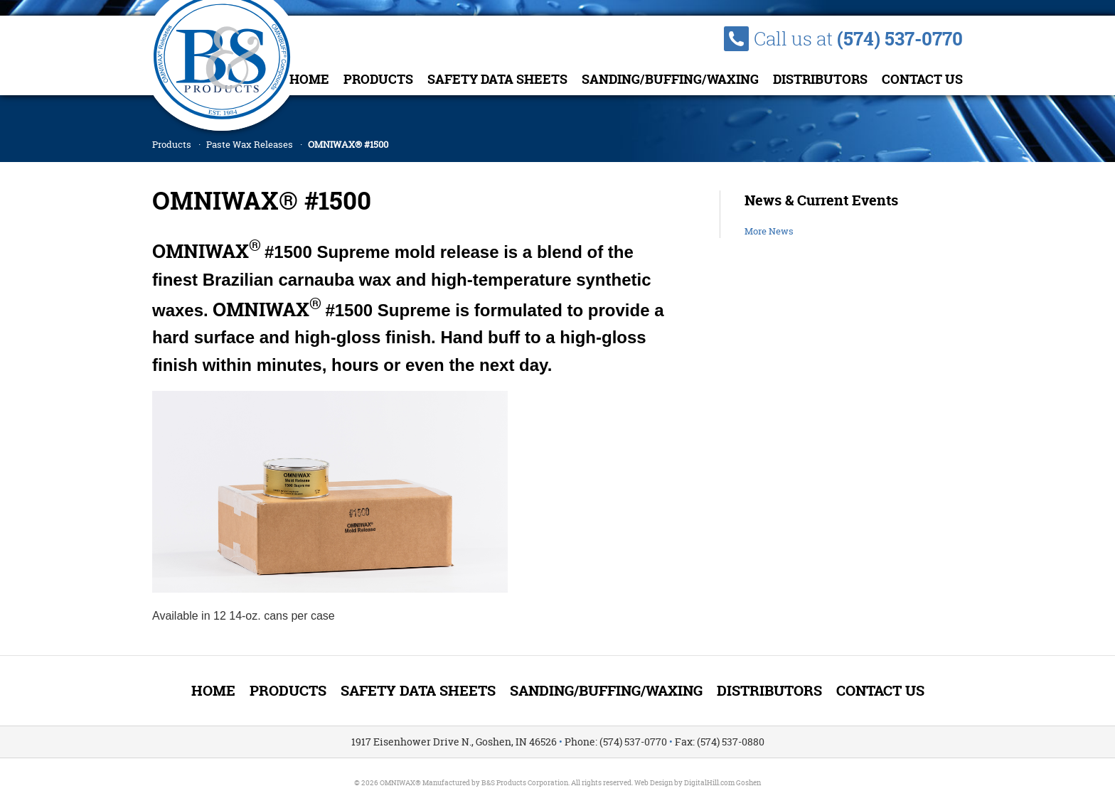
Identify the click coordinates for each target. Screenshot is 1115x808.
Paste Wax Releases (249, 144)
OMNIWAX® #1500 (348, 144)
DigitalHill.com (709, 782)
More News (769, 231)
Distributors (820, 79)
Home (309, 79)
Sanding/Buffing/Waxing (670, 79)
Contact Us (922, 79)
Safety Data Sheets (497, 79)
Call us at (858, 38)
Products (378, 79)
